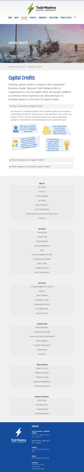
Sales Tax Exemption (42, 272)
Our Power (42, 200)
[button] (75, 17)
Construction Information (42, 259)
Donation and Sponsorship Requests (42, 336)
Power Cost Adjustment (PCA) (42, 254)
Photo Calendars (42, 340)
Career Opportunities (42, 209)
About (16, 18)
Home (10, 18)
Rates (42, 250)
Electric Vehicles (42, 295)
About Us (42, 191)
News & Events (66, 18)
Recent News (42, 400)
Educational (53, 18)
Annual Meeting (42, 409)
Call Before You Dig (42, 377)
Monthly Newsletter (42, 413)
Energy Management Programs (42, 286)
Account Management (42, 245)
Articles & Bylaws (42, 196)
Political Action (42, 349)
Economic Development (42, 345)
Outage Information (42, 268)
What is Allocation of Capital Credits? (27, 106)
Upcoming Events (42, 404)
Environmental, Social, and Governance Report (42, 213)
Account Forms (42, 237)
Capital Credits (34, 66)
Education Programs (42, 372)
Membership (42, 232)
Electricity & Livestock (42, 386)
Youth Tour (42, 354)
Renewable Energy (42, 300)
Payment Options (42, 241)
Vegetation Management (42, 381)
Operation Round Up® (42, 332)
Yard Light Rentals (42, 308)
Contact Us (42, 218)
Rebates (42, 291)
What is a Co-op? (42, 368)
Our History (42, 187)
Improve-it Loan (42, 313)
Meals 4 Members (42, 327)
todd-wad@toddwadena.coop (41, 458)
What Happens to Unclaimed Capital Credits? (31, 166)
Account (24, 18)
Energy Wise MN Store (42, 304)
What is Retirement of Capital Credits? (28, 160)
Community (42, 18)
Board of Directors (42, 205)
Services (33, 18)
